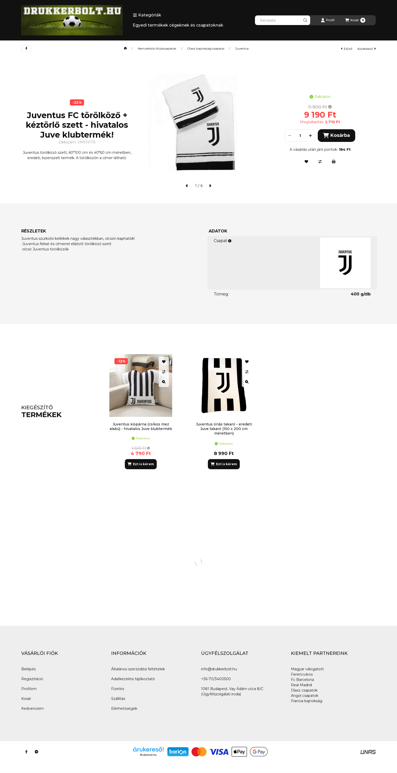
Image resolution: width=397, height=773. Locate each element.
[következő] (210, 186)
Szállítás (118, 698)
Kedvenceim (32, 708)
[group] (240, 411)
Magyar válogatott (307, 669)
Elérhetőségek (124, 708)
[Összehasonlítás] (320, 161)
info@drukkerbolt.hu (219, 669)
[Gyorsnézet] (164, 382)
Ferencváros (302, 674)
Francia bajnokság (306, 701)
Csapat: (223, 240)
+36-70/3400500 (216, 679)
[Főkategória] (125, 48)
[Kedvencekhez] (306, 161)
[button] (147, 15)
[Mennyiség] (300, 136)
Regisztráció (32, 679)
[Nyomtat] (333, 161)
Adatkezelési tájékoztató (133, 679)
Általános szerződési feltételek (138, 669)
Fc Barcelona (302, 679)
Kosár (26, 698)
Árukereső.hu (148, 754)
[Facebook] (26, 752)
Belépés (28, 669)
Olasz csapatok (304, 690)
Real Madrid (301, 685)
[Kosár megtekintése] (355, 20)
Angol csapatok (304, 695)
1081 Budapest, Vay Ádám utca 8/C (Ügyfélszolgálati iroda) (232, 691)
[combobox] (282, 20)
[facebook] (26, 49)
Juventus (242, 48)
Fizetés (117, 688)
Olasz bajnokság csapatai (205, 48)
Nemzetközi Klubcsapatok (157, 48)
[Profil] (328, 20)
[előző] (187, 186)
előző (346, 49)
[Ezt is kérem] (140, 464)
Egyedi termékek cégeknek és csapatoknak (178, 25)
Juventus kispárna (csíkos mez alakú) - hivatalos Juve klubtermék (141, 426)
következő (367, 49)
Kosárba (336, 135)
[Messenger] (36, 752)
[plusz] (310, 136)
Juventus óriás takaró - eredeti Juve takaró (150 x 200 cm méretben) (224, 429)
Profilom (29, 688)
